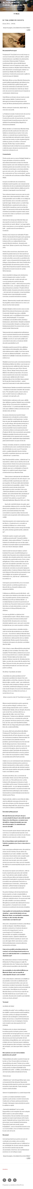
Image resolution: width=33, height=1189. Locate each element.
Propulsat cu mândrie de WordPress (13, 1185)
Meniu (16, 13)
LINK (28, 30)
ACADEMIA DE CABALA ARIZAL (13, 3)
